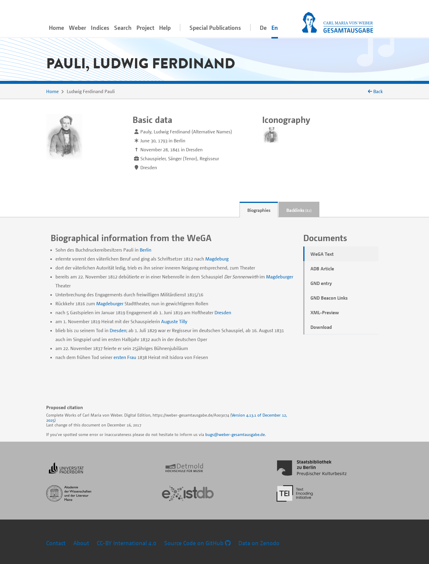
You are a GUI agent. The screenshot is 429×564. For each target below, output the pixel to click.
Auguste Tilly (174, 321)
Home (56, 27)
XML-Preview (324, 312)
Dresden (222, 312)
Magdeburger (279, 277)
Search (123, 27)
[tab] (259, 210)
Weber (77, 27)
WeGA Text (322, 254)
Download (321, 327)
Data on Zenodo (258, 543)
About (81, 543)
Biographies (258, 210)
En (274, 27)
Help (165, 27)
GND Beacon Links (329, 298)
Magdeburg (217, 259)
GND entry (321, 283)
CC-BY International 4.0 (126, 543)
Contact (56, 543)
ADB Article (322, 269)
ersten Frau (125, 357)
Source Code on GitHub (197, 543)
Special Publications (215, 27)
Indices (100, 27)
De (263, 27)
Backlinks (299, 210)
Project (145, 27)
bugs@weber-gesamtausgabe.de (235, 434)
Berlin (145, 250)
